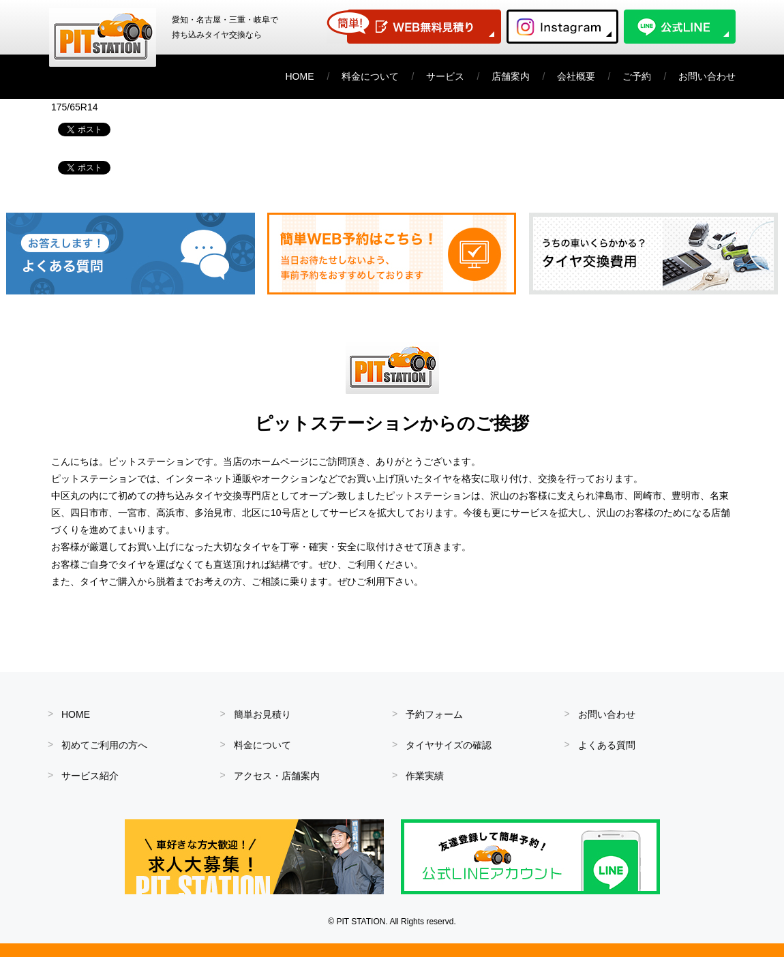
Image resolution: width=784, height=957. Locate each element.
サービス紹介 (90, 775)
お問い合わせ (707, 76)
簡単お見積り (262, 714)
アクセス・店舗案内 (277, 775)
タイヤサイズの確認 (449, 745)
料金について (370, 76)
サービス (445, 76)
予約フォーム (434, 714)
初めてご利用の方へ (104, 745)
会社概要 (576, 76)
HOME (300, 76)
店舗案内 (511, 76)
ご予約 (636, 76)
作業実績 (425, 775)
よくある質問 (606, 745)
